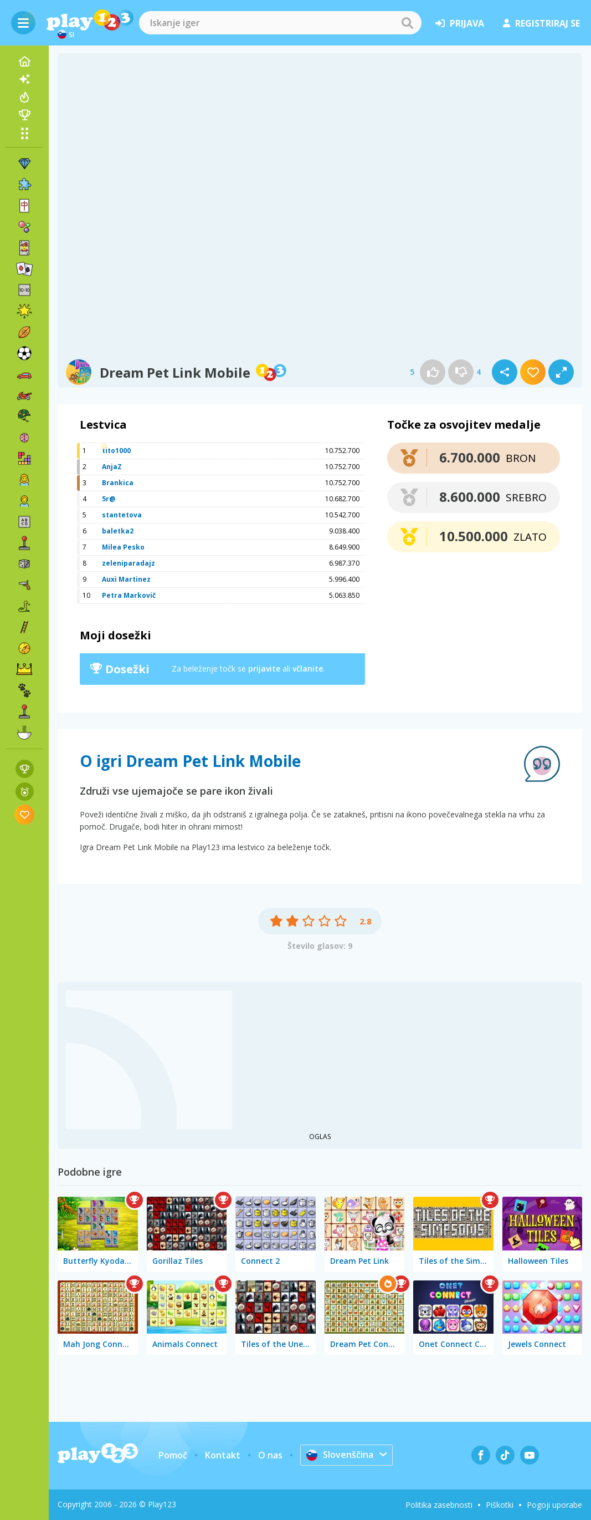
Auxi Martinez (126, 579)
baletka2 (117, 531)
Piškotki (499, 1504)
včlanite (307, 668)
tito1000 (116, 450)
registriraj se (541, 23)
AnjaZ (112, 466)
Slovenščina (339, 1454)
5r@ (108, 499)
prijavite (264, 668)
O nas (270, 1455)
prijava (459, 23)
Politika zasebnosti (438, 1504)
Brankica (117, 482)
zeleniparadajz (128, 563)
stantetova (122, 515)
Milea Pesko (123, 547)
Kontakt (222, 1455)
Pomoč (172, 1455)
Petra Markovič (129, 595)
